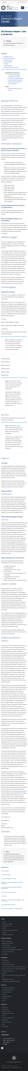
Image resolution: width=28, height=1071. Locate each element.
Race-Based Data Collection (8, 951)
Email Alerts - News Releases (8, 1017)
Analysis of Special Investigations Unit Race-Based (12, 883)
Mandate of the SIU (8, 56)
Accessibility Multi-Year (8, 904)
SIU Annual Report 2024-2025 (8, 964)
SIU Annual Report (8, 878)
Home (2, 16)
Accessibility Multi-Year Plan (8, 979)
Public (5, 871)
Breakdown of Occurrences (8, 1013)
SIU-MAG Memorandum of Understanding (11, 981)
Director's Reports (6, 962)
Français (4, 2)
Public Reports (8, 16)
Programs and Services (7, 941)
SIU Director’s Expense (8, 892)
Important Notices (6, 1067)
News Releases (5, 1009)
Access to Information (6, 1022)
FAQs (3, 1024)
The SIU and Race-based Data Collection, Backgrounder (14, 968)
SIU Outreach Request (6, 992)
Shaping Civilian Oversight (7, 934)
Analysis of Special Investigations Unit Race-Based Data (14, 966)
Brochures (4, 973)
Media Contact (5, 1019)
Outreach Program (6, 945)
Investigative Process (6, 926)
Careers (4, 1000)
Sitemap (3, 1065)
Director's (6, 874)
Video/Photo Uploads (6, 996)
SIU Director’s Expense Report (8, 971)
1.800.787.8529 (22, 2)
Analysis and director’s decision (11, 67)
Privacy (15, 1065)
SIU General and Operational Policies (10, 930)
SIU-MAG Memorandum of (11, 908)
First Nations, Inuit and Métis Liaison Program (11, 949)
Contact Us (4, 994)
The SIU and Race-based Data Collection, (11, 888)
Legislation (4, 932)
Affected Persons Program (7, 943)
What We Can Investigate (7, 923)
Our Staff (4, 928)
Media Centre (5, 1007)
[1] (23, 325)
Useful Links (4, 998)
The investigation (8, 62)
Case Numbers (5, 1026)
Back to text (9, 845)
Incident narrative (8, 65)
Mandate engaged (8, 60)
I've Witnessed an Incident (7, 989)
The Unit (4, 921)
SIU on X (4, 1015)
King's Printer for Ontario (17, 1067)
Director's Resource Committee (9, 947)
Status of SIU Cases (6, 1011)
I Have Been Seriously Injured (8, 987)
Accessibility (4, 953)
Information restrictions (9, 58)
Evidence (6, 63)
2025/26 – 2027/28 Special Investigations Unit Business (12, 900)
